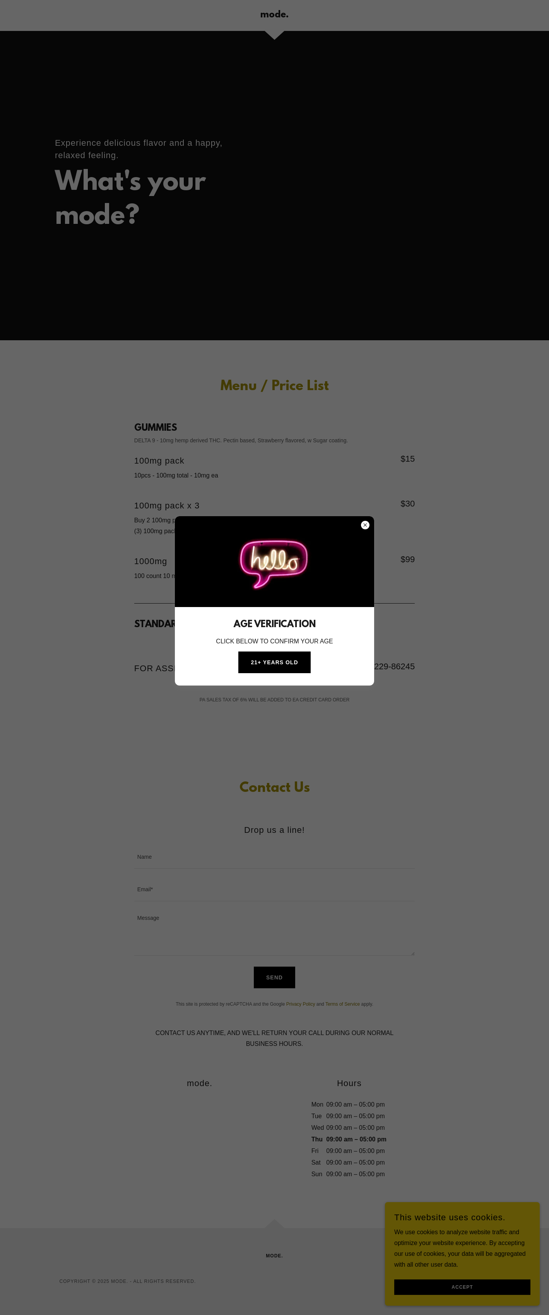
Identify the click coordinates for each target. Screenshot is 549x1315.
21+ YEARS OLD (274, 662)
